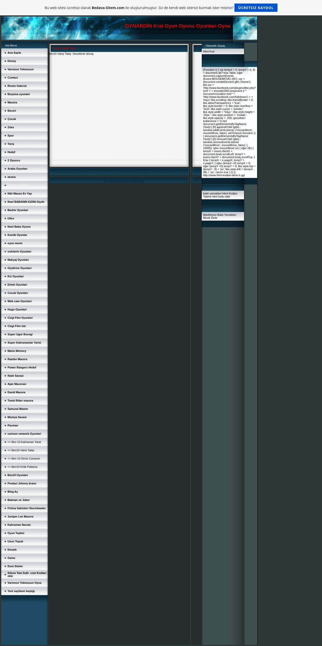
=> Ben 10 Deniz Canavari (24, 458)
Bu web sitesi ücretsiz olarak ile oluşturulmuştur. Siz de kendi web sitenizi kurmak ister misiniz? (161, 8)
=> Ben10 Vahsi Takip (21, 450)
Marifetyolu (210, 214)
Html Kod (208, 51)
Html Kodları (230, 193)
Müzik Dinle (210, 217)
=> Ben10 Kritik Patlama (22, 466)
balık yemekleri (212, 193)
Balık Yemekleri (226, 214)
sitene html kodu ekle (217, 196)
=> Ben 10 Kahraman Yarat (24, 441)
